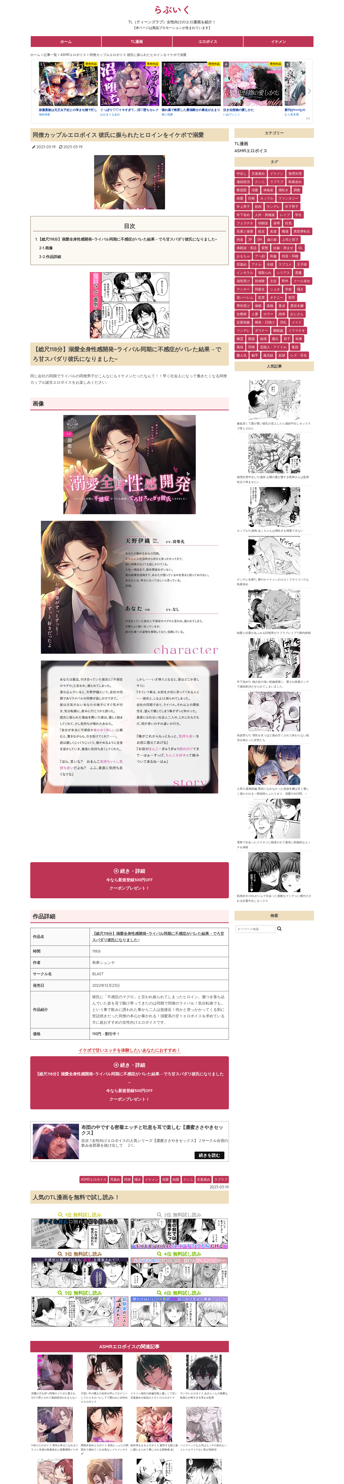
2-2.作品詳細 (50, 256)
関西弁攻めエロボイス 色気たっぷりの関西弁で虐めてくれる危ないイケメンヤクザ (104, 1459)
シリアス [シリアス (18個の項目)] (283, 273)
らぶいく (172, 9)
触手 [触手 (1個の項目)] (255, 355)
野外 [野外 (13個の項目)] (285, 281)
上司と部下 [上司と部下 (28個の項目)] (290, 239)
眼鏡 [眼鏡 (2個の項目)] (251, 339)
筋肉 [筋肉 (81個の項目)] (258, 206)
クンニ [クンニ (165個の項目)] (260, 182)
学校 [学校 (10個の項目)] (288, 289)
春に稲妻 (167, 114)
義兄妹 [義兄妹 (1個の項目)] (268, 355)
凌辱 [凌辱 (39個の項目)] (276, 223)
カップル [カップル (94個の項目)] (266, 198)
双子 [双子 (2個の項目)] (287, 339)
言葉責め (203, 1189)
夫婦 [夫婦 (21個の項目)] (270, 264)
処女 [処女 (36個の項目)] (261, 231)
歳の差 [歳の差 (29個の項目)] (272, 239)
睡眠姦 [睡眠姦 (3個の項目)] (278, 330)
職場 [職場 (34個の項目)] (285, 231)
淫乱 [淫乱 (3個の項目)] (283, 322)
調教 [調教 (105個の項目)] (297, 190)
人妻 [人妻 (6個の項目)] (255, 314)
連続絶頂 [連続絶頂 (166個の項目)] (243, 182)
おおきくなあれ (110, 114)
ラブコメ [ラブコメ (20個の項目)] (285, 264)
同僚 (127, 1189)
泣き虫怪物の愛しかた (238, 110)
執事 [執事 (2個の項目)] (299, 339)
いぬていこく (231, 114)
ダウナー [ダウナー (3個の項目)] (261, 330)
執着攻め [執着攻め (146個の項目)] (295, 182)
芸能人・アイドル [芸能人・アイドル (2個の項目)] (273, 347)
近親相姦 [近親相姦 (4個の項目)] (243, 322)
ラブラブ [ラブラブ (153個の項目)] (276, 182)
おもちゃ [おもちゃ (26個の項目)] (243, 256)
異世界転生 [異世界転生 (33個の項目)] (302, 231)
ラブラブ (220, 1189)
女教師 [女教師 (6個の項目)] (242, 314)
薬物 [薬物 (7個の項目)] (270, 306)
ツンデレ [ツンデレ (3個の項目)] (243, 330)
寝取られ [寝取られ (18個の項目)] (264, 273)
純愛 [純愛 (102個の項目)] (240, 198)
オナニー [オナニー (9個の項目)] (276, 297)
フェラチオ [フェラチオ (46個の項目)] (245, 223)
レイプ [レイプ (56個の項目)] (285, 215)
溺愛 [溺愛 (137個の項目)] (255, 190)
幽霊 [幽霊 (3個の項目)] (240, 339)
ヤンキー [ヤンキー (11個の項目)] (243, 289)
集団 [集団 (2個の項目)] (295, 347)
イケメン (278, 41)
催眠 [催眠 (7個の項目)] (258, 306)
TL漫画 (137, 41)
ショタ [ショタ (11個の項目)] (275, 289)
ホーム (66, 41)
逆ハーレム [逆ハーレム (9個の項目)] (245, 297)
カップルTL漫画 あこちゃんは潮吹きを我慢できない (270, 530)
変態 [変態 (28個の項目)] (264, 248)
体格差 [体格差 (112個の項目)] (268, 190)
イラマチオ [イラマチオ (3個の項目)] (296, 330)
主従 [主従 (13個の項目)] (273, 281)
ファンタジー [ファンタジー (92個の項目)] (288, 198)
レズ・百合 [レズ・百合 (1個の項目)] (298, 355)
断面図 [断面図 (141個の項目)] (242, 190)
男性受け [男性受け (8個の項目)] (243, 306)
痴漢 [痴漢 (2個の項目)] (263, 339)
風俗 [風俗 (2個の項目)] (240, 347)
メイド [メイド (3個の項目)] (297, 322)
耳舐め (115, 1189)
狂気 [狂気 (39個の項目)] (288, 223)
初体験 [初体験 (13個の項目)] (260, 281)
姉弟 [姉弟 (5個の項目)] (282, 314)
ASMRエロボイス (93, 1189)
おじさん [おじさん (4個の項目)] (297, 314)
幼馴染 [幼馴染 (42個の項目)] (263, 223)
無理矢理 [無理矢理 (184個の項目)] (295, 173)
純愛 (176, 1189)
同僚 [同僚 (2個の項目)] (251, 347)
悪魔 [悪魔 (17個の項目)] (298, 273)
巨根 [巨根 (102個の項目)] (251, 198)
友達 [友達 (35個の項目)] (273, 231)
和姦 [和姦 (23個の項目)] (273, 256)
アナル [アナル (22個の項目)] (256, 264)
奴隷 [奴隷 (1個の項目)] (282, 355)
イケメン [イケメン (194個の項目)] (276, 173)
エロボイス (207, 41)
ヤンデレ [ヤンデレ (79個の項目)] (273, 206)
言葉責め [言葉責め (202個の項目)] (258, 173)
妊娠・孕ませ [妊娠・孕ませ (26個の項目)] (283, 248)
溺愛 (165, 1189)
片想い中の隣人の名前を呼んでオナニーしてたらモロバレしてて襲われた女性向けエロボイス (104, 1407)
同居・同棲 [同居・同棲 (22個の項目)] (290, 256)
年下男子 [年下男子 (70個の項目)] (291, 206)
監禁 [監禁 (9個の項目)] (261, 297)
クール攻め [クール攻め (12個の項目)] (302, 281)
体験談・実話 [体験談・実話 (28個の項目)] (247, 248)
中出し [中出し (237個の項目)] (242, 173)
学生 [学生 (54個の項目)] (298, 215)
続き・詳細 (129, 881)
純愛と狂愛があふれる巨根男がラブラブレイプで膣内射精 (274, 633)
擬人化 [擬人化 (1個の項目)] (242, 355)
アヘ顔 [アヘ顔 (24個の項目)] (260, 256)
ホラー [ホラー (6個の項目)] (268, 314)
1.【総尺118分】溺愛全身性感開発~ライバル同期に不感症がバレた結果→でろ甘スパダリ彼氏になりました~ (126, 239)
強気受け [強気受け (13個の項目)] (243, 281)
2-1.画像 (46, 248)
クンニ (188, 1189)
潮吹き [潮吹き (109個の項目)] (283, 190)
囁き (138, 1189)
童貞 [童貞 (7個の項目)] (282, 306)
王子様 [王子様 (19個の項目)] (302, 264)
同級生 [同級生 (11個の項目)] (260, 289)
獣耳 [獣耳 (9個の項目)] (291, 297)
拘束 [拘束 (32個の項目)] (240, 239)
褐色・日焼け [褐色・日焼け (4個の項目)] (265, 322)
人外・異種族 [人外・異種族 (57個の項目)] (265, 215)
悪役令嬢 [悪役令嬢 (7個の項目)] (297, 306)
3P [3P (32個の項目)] (250, 239)
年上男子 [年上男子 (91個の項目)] (243, 206)
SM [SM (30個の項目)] (259, 239)
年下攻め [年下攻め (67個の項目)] (243, 215)
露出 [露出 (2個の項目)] (275, 339)
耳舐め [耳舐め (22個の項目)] (242, 264)
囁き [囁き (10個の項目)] (300, 289)
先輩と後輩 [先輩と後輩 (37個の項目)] (245, 231)
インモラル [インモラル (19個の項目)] (245, 273)
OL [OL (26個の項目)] (300, 248)
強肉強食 (44, 114)
